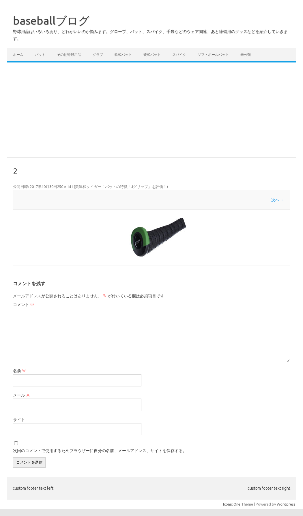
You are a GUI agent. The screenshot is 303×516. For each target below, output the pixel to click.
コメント (23, 304)
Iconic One (231, 504)
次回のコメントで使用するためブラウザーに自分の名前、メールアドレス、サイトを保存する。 (100, 450)
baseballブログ (51, 20)
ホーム (18, 54)
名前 (19, 370)
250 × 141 (65, 187)
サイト (19, 419)
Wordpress (286, 504)
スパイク (179, 54)
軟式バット (123, 54)
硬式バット (152, 54)
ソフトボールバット (213, 54)
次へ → (277, 200)
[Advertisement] (151, 109)
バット (40, 54)
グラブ (98, 54)
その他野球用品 (69, 54)
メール (21, 395)
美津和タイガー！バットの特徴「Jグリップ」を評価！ (121, 187)
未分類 (245, 54)
